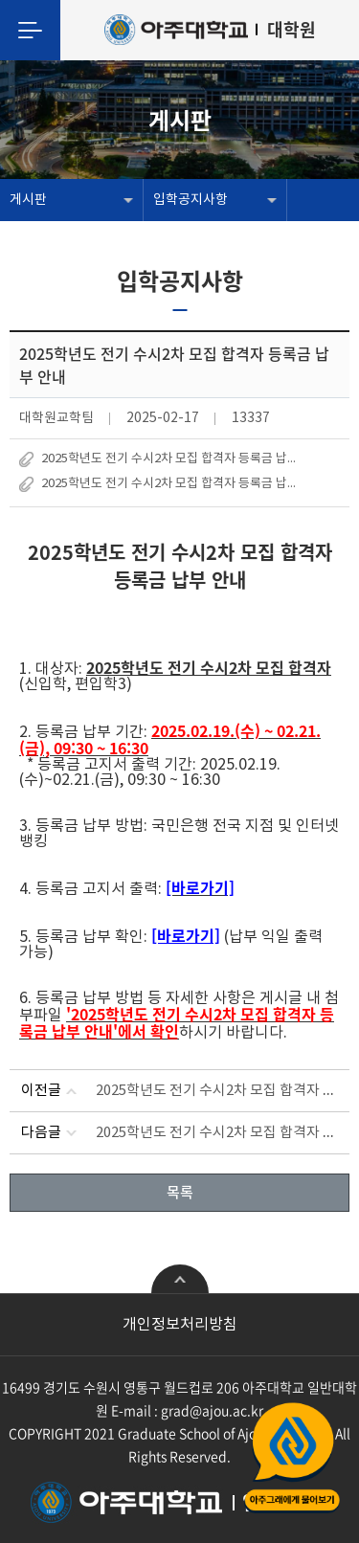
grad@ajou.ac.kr (212, 1410)
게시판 (28, 200)
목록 (180, 1191)
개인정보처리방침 (180, 1324)
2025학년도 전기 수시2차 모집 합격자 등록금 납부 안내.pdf (173, 484)
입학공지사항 (190, 200)
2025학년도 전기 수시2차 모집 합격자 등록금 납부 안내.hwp (173, 459)
